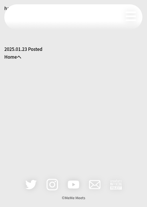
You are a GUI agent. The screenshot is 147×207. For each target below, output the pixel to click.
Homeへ (12, 56)
